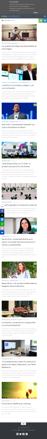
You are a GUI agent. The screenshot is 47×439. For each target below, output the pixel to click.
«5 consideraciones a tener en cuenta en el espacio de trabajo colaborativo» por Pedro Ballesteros (19, 364)
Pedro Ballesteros (16, 319)
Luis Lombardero (24, 82)
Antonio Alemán (6, 202)
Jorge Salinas (6, 401)
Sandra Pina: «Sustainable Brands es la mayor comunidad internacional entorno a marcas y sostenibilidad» (18, 242)
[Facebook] (23, 434)
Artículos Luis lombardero (10, 43)
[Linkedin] (17, 434)
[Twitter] (20, 434)
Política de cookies (14, 10)
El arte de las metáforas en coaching (16, 404)
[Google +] (26, 434)
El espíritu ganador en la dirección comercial (19, 205)
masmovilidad (14, 121)
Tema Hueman (31, 430)
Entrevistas (5, 121)
